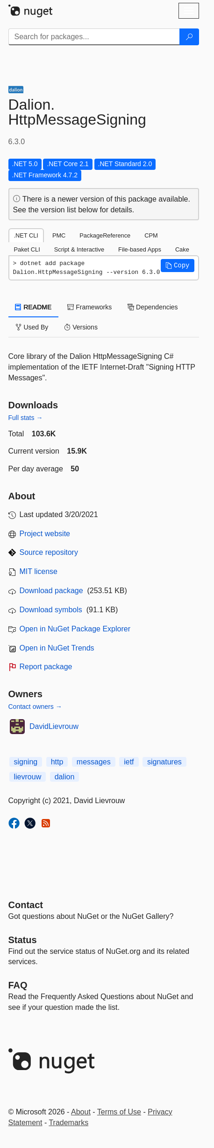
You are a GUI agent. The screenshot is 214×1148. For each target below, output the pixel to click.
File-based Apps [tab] (139, 249)
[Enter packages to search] (94, 36)
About (81, 1112)
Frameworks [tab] (89, 307)
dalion (65, 777)
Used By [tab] (32, 327)
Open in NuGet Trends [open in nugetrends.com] (57, 648)
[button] (177, 265)
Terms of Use (119, 1112)
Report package (46, 667)
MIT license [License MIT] (39, 571)
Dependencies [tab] (153, 307)
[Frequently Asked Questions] (18, 985)
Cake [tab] (182, 249)
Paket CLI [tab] (27, 249)
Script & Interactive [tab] (79, 249)
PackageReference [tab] (104, 235)
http (57, 762)
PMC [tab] (58, 235)
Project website (45, 534)
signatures (164, 762)
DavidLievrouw (53, 726)
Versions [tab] (81, 327)
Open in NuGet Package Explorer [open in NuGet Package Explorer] (75, 629)
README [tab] (33, 307)
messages (94, 762)
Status (22, 940)
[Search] (189, 36)
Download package (51, 591)
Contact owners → (35, 706)
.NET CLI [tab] (26, 235)
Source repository (49, 552)
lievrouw (28, 777)
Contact (25, 905)
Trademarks (68, 1123)
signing (26, 762)
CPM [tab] (150, 235)
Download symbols (51, 610)
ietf (129, 762)
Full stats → (25, 417)
